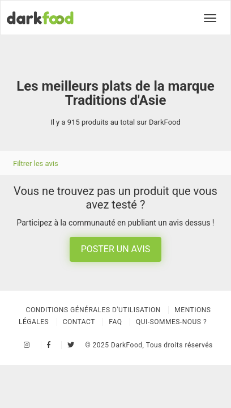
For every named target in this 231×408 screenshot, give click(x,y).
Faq (115, 322)
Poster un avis (116, 249)
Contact (79, 322)
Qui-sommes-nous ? (171, 322)
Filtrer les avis (35, 163)
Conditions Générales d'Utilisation (93, 310)
